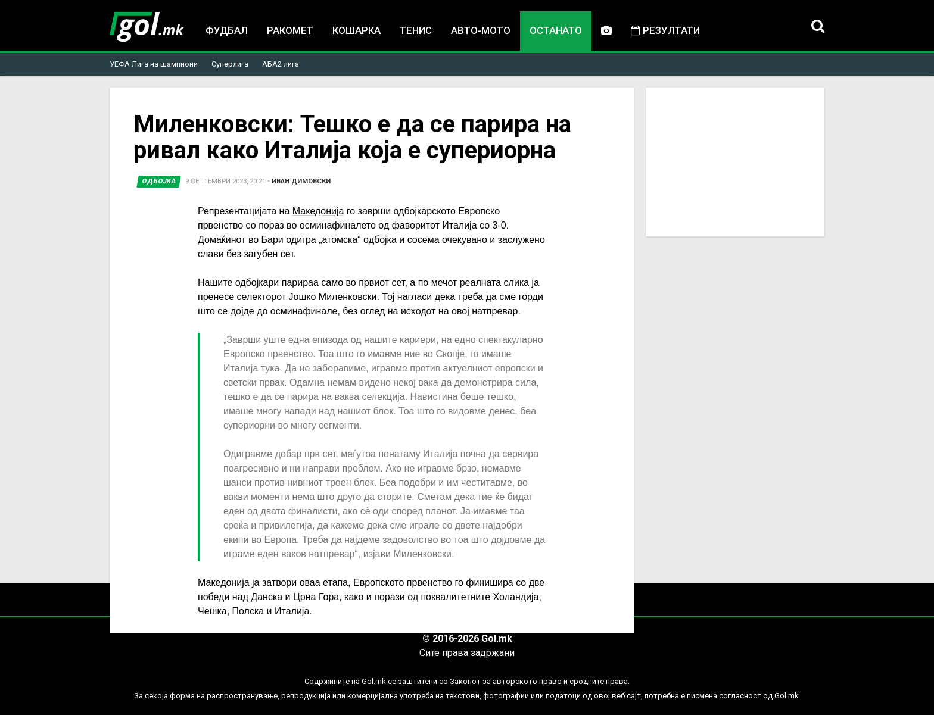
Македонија (318, 211)
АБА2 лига (280, 64)
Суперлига (229, 64)
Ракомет (290, 30)
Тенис (416, 30)
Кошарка (356, 30)
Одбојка (159, 181)
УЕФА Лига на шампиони (154, 64)
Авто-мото (480, 30)
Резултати (665, 30)
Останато (556, 30)
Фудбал (227, 30)
